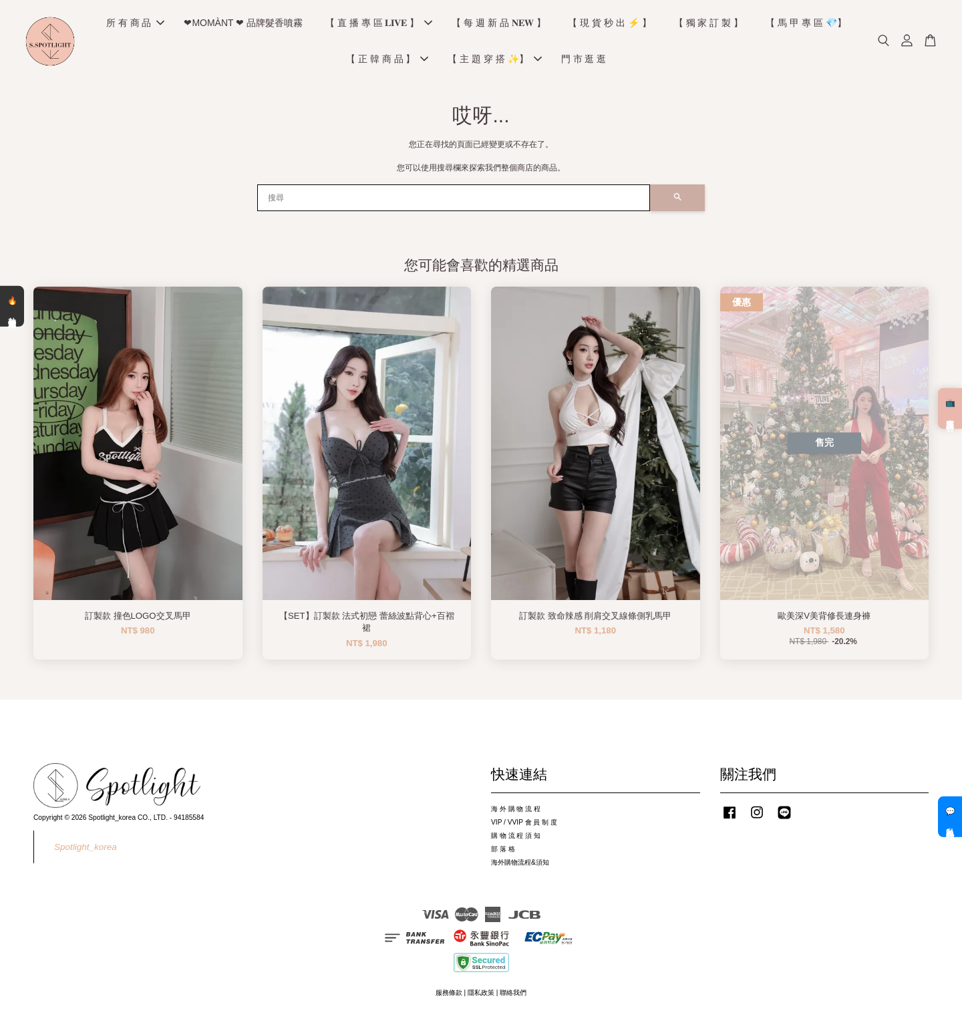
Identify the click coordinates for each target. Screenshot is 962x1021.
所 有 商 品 (135, 24)
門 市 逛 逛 (584, 60)
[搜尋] (453, 199)
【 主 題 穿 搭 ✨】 (494, 60)
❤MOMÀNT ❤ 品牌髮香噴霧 (243, 24)
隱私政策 (481, 994)
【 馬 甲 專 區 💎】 (806, 24)
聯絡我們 (513, 994)
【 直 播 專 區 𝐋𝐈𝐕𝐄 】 (378, 24)
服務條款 (449, 994)
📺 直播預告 (950, 408)
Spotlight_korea (85, 849)
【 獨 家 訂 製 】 (708, 24)
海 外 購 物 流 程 (515, 811)
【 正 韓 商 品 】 (387, 60)
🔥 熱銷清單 (12, 306)
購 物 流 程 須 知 (515, 837)
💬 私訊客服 (950, 817)
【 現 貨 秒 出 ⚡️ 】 (609, 24)
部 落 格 (503, 851)
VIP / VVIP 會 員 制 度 (524, 824)
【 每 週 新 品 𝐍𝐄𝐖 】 (498, 24)
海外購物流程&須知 (520, 864)
